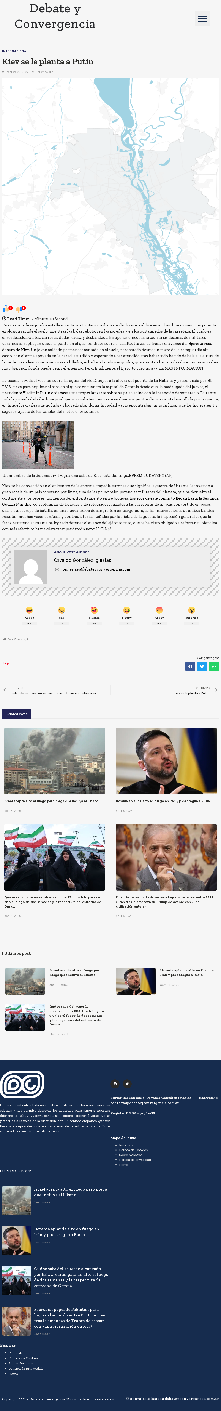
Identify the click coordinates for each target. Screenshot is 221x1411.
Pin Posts (126, 1145)
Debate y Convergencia (55, 15)
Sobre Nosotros (131, 1155)
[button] (202, 18)
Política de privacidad (135, 1160)
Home (123, 1165)
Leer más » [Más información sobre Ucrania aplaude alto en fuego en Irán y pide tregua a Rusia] (42, 1242)
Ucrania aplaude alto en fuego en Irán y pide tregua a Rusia (163, 801)
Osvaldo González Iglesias (82, 560)
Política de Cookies (133, 1150)
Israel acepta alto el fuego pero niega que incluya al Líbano (51, 801)
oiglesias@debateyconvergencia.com (92, 569)
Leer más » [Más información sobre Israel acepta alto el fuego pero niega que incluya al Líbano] (42, 1202)
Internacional (15, 51)
